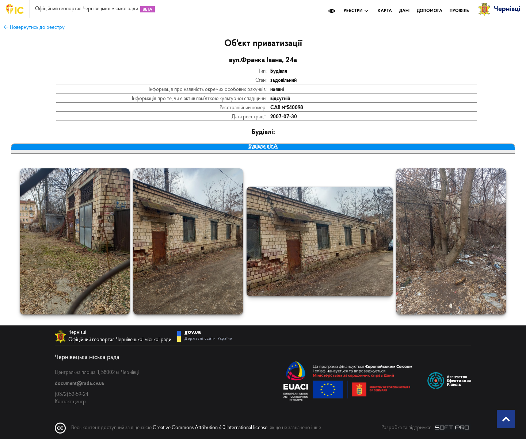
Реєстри (356, 11)
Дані (404, 11)
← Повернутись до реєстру (34, 27)
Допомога (429, 11)
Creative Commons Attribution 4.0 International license (210, 428)
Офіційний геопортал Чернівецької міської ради (86, 9)
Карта (385, 11)
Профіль (459, 11)
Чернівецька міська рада (87, 357)
